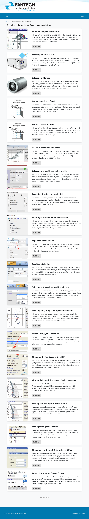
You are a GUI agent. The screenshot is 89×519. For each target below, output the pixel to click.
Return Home (44, 497)
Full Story (36, 47)
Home (6, 21)
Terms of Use (22, 513)
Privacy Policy (14, 513)
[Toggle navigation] (82, 15)
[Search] (6, 16)
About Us (6, 513)
